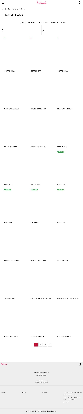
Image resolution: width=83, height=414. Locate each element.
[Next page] (45, 345)
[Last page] (50, 345)
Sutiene (31, 23)
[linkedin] (80, 365)
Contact (45, 393)
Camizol (54, 23)
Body (63, 23)
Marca (24, 393)
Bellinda (34, 411)
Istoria (3, 393)
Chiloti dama (43, 23)
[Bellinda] (41, 3)
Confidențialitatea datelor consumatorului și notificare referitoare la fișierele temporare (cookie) (72, 397)
